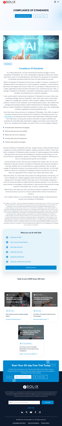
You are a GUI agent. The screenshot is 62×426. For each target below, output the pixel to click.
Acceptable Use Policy (19, 423)
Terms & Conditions (33, 423)
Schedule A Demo (23, 377)
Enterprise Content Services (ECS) (20, 261)
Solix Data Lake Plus (16, 247)
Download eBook (40, 16)
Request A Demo (31, 267)
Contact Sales (41, 377)
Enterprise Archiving (16, 252)
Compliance (7, 64)
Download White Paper (23, 16)
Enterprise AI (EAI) (15, 237)
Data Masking (8, 116)
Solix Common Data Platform (19, 242)
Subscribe (47, 402)
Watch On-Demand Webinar (28, 354)
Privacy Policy (45, 423)
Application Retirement (17, 257)
